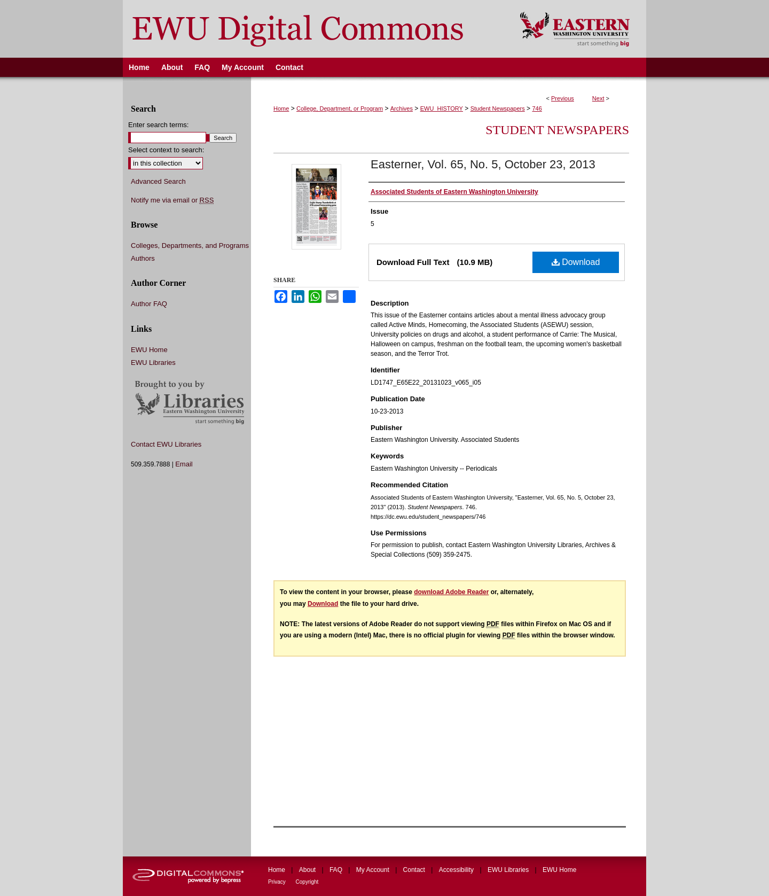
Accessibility (457, 870)
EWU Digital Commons (314, 29)
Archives (401, 108)
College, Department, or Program (339, 108)
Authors (143, 258)
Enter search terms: (158, 125)
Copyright (307, 882)
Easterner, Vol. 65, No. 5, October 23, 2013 (483, 164)
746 (537, 108)
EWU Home (149, 350)
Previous (562, 98)
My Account (373, 870)
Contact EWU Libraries (166, 444)
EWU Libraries (153, 363)
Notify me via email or (172, 200)
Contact (415, 870)
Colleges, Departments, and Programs (190, 245)
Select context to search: (166, 150)
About (308, 870)
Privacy (277, 882)
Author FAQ (149, 304)
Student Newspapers (497, 108)
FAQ (336, 870)
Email (184, 464)
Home (281, 108)
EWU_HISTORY (441, 108)
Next (598, 98)
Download (576, 262)
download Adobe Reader (451, 592)
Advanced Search (158, 181)
